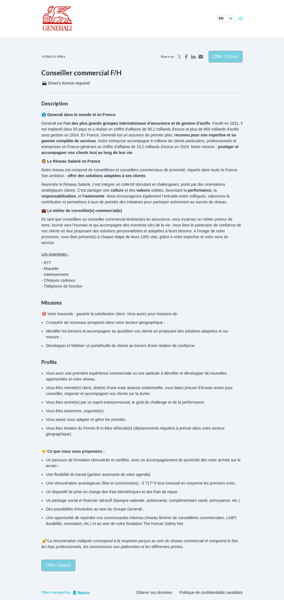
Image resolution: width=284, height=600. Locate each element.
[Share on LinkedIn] (193, 56)
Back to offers (53, 57)
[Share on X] (179, 56)
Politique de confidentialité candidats (211, 592)
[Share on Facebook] (186, 56)
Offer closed (225, 56)
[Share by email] (200, 56)
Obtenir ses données (154, 592)
